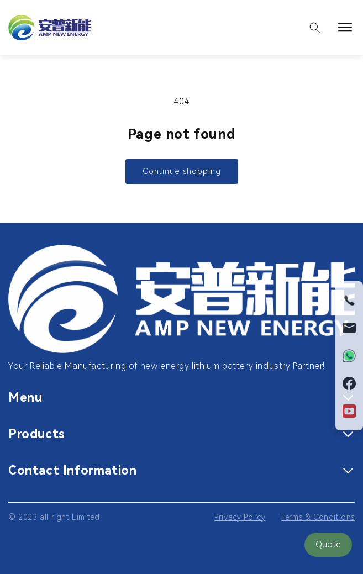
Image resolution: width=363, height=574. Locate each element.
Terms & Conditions (318, 517)
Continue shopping (182, 171)
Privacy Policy (239, 517)
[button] (315, 27)
